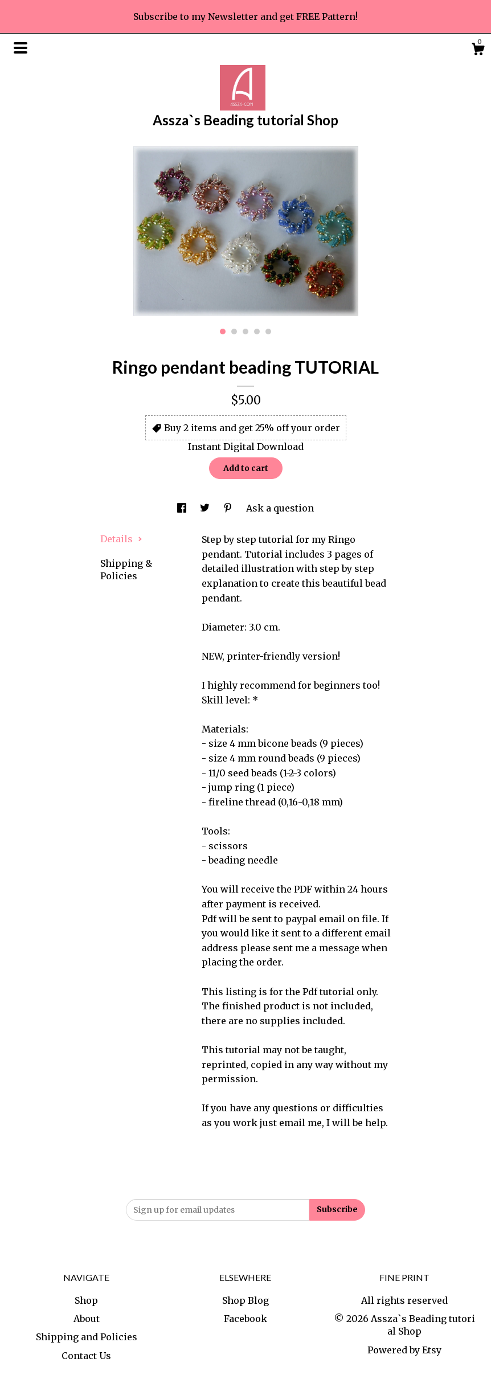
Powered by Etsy (404, 1350)
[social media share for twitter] (206, 508)
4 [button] (257, 331)
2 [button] (234, 331)
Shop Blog (245, 1300)
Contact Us (86, 1355)
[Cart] (478, 50)
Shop (86, 1300)
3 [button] (245, 331)
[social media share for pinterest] (229, 508)
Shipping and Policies (86, 1337)
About (86, 1318)
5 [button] (268, 331)
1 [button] (223, 331)
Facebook (245, 1318)
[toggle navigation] (20, 48)
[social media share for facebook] (183, 508)
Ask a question (280, 508)
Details (121, 539)
